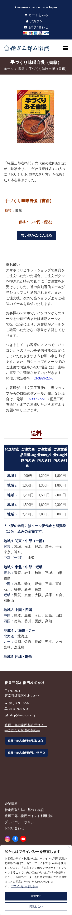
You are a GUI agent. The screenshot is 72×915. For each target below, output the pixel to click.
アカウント (36, 21)
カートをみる (36, 15)
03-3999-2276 (43, 378)
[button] (65, 48)
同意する (36, 896)
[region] (36, 880)
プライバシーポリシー (24, 886)
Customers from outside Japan (36, 7)
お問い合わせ (36, 27)
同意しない (36, 906)
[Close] (69, 847)
